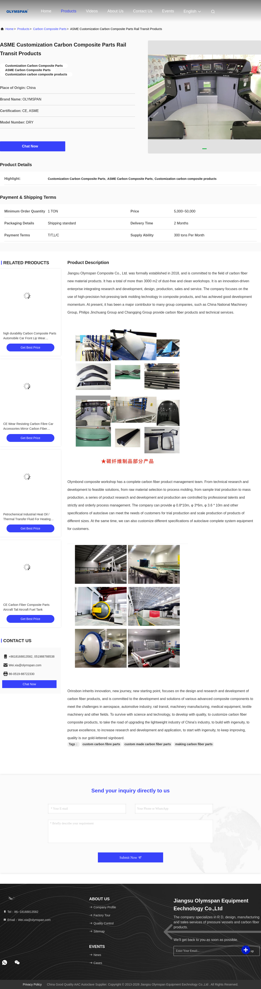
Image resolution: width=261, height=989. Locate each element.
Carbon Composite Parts (49, 29)
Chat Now (32, 146)
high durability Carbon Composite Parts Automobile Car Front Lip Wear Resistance (29, 338)
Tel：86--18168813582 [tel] (20, 912)
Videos (92, 11)
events (168, 11)
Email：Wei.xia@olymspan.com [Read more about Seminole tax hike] (27, 920)
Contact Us (142, 11)
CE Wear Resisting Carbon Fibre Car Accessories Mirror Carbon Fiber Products (28, 428)
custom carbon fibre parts (101, 744)
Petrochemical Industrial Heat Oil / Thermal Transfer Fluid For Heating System (27, 519)
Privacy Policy (32, 984)
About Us (115, 11)
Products (68, 11)
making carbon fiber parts (193, 744)
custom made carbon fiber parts (147, 744)
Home (46, 11)
